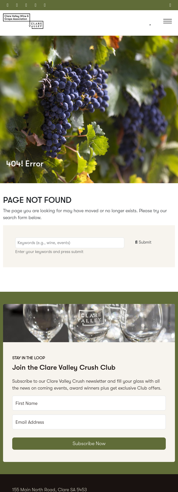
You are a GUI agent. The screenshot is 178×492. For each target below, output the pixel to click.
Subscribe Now (89, 443)
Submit (143, 242)
